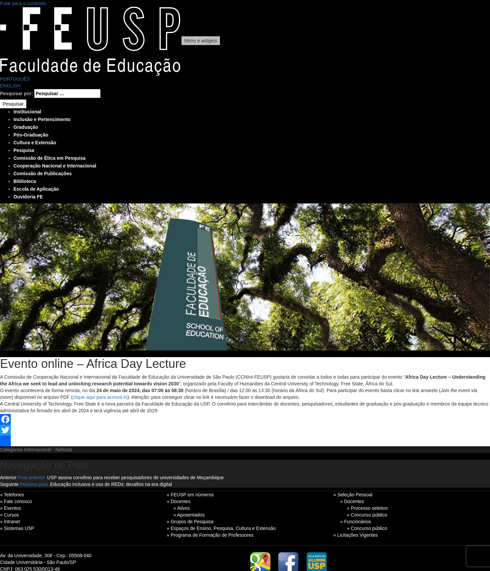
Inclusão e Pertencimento (42, 119)
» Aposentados (189, 515)
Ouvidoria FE (28, 196)
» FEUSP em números (190, 494)
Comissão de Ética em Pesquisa (49, 158)
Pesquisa (23, 150)
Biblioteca (24, 181)
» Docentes (179, 501)
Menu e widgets (200, 40)
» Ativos (181, 508)
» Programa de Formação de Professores (210, 535)
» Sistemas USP (17, 528)
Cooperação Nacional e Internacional (54, 165)
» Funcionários (355, 521)
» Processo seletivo (367, 508)
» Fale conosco (16, 501)
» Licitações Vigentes (355, 535)
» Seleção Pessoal (352, 494)
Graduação (25, 127)
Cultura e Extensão (34, 142)
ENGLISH (10, 85)
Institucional (27, 111)
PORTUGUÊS (15, 79)
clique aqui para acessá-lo (100, 397)
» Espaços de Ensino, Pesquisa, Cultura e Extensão (221, 528)
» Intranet (10, 521)
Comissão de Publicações (42, 173)
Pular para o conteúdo (23, 3)
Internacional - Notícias (48, 449)
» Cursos (9, 515)
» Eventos (10, 508)
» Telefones (12, 494)
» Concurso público (367, 515)
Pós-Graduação (30, 135)
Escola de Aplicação (36, 189)
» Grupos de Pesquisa (190, 521)
